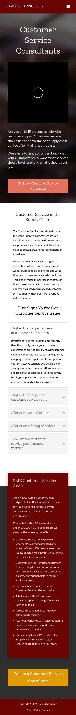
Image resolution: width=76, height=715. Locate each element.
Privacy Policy (33, 710)
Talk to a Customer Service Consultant (38, 186)
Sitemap (46, 710)
